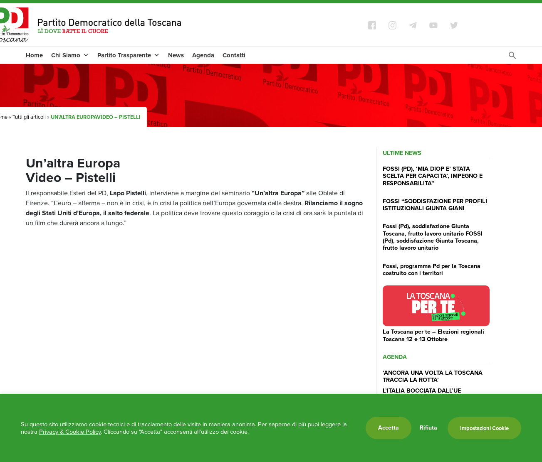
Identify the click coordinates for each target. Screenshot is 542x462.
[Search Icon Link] (512, 57)
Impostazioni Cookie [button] (484, 428)
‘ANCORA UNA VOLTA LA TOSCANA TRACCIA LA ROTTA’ (433, 376)
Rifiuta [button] (428, 428)
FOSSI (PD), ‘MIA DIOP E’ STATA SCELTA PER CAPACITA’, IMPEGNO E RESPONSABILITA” (433, 176)
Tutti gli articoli (29, 117)
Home (34, 55)
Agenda (203, 55)
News (176, 55)
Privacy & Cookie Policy (70, 431)
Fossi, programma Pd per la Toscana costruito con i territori (431, 269)
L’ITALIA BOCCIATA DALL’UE (422, 390)
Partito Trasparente (128, 55)
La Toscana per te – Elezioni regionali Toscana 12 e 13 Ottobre (433, 335)
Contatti (234, 55)
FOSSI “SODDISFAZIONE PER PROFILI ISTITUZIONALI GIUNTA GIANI (435, 205)
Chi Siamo (70, 55)
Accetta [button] (388, 427)
